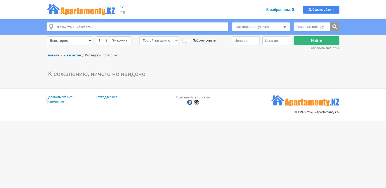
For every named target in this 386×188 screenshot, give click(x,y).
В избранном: (280, 9)
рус (122, 7)
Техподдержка (106, 97)
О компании (55, 102)
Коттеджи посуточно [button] (252, 27)
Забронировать (204, 40)
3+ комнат (120, 40)
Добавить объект (321, 9)
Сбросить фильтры (325, 48)
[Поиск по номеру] (312, 26)
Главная (53, 55)
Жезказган (72, 55)
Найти (316, 40)
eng (122, 12)
